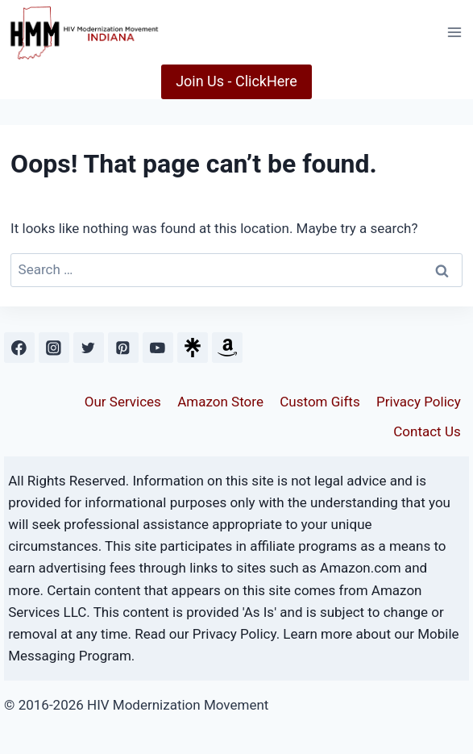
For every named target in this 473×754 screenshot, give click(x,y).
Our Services (123, 402)
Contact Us (426, 431)
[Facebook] (19, 347)
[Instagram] (53, 347)
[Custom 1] (192, 347)
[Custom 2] (227, 347)
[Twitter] (88, 347)
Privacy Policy (418, 402)
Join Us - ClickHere (236, 81)
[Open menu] (454, 31)
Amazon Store (220, 402)
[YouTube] (157, 347)
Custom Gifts (319, 402)
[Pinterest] (123, 347)
